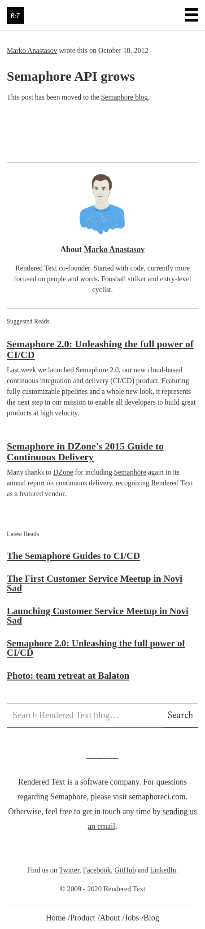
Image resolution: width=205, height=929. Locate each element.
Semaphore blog (124, 97)
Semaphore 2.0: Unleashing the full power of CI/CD (100, 349)
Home (55, 917)
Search (180, 715)
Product (82, 917)
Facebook (97, 870)
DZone (63, 472)
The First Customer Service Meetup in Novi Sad (95, 583)
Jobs (132, 917)
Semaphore (130, 472)
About (110, 917)
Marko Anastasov (32, 50)
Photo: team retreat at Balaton (68, 675)
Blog (151, 917)
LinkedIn (163, 870)
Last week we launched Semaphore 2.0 (63, 370)
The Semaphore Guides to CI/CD (73, 555)
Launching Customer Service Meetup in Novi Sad (97, 616)
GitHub (125, 870)
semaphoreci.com (157, 796)
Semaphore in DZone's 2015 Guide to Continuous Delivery (85, 451)
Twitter (69, 870)
